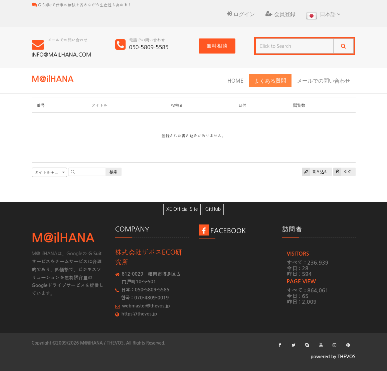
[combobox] (49, 172)
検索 (114, 172)
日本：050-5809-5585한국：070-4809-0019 (145, 293)
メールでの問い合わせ (323, 80)
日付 (242, 105)
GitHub (213, 209)
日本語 (323, 16)
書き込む (315, 172)
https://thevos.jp (139, 313)
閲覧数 (299, 105)
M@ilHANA (53, 79)
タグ (342, 172)
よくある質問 (270, 80)
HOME (235, 80)
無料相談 (217, 46)
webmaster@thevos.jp (146, 305)
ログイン (241, 14)
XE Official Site (182, 209)
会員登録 (280, 14)
